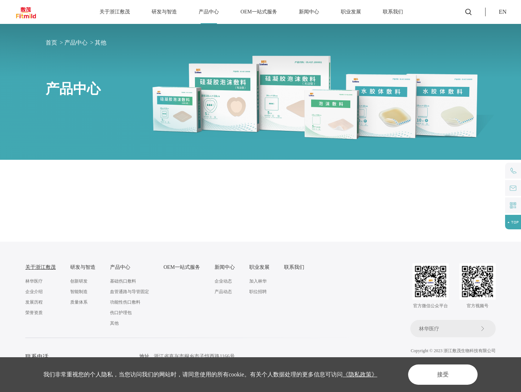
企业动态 (223, 281)
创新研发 (79, 281)
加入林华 (258, 281)
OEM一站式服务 (259, 11)
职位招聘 (258, 291)
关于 (30, 267)
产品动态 (223, 291)
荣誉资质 (34, 312)
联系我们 (393, 11)
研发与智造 (164, 11)
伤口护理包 (121, 312)
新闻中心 (309, 11)
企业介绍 (34, 291)
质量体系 (79, 302)
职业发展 (351, 11)
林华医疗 (34, 281)
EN (503, 12)
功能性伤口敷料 (208, 182)
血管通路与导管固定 (136, 182)
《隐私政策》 (360, 374)
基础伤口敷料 (67, 182)
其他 (100, 42)
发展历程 (34, 302)
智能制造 (79, 291)
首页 (51, 42)
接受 (443, 374)
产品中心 (209, 11)
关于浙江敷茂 (114, 11)
